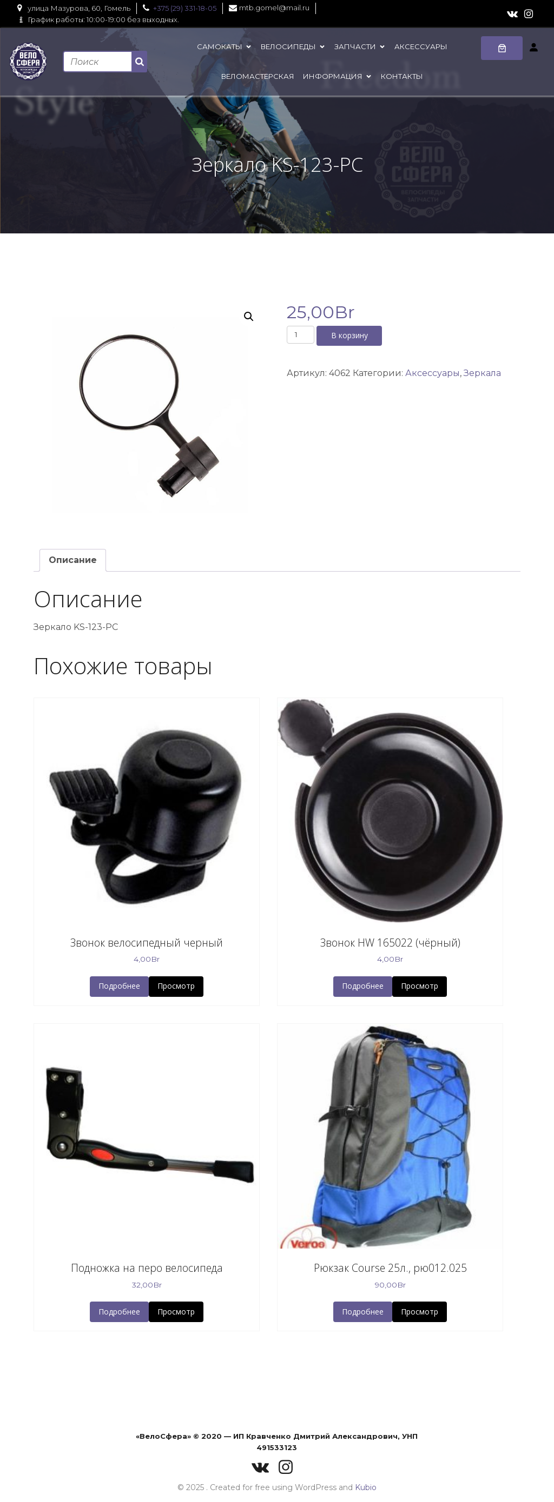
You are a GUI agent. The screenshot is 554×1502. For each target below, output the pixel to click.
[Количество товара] (300, 334)
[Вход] (533, 47)
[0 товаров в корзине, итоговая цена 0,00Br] (502, 48)
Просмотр (176, 986)
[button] (249, 316)
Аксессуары (420, 46)
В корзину (349, 335)
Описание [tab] (73, 560)
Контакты (402, 76)
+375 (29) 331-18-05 (184, 8)
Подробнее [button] (119, 986)
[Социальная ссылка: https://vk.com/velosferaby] (512, 14)
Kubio (366, 1487)
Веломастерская (257, 76)
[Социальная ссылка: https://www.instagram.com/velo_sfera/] (528, 14)
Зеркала (482, 373)
